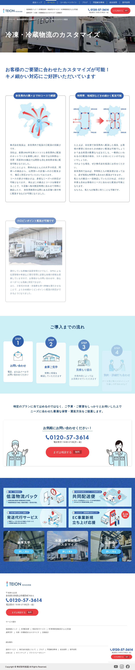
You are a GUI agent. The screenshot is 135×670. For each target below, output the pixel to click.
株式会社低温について (27, 649)
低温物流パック (31, 9)
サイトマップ (21, 653)
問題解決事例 (98, 2)
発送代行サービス (53, 9)
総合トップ (37, 2)
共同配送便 (42, 9)
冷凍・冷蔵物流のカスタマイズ (44, 12)
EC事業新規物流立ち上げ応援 (60, 629)
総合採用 (113, 2)
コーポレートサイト (68, 2)
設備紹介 (59, 12)
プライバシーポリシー (37, 653)
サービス (51, 2)
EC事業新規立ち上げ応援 (69, 9)
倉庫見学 (29, 12)
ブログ (85, 2)
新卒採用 (126, 2)
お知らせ (9, 653)
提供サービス (11, 649)
